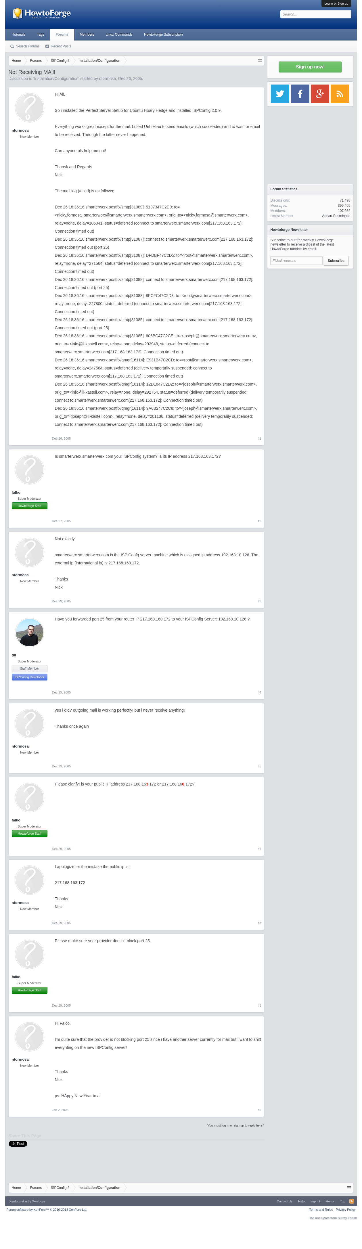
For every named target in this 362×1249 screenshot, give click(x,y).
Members (87, 34)
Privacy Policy (345, 1209)
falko (16, 492)
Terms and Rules (321, 1209)
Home (330, 1201)
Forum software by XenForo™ (47, 1209)
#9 (259, 1110)
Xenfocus (38, 1201)
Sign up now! (310, 66)
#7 (259, 923)
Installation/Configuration (56, 78)
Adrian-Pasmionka (336, 216)
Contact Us (284, 1201)
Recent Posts (61, 46)
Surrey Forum (347, 1218)
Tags (40, 34)
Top (342, 1201)
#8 (259, 1005)
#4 (259, 692)
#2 (259, 521)
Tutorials (19, 34)
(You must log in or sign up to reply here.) (236, 1125)
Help (301, 1201)
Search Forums (28, 46)
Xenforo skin (18, 1201)
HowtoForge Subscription (163, 34)
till (14, 655)
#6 (259, 848)
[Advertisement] (310, 308)
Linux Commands (119, 34)
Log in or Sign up (336, 3)
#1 (259, 438)
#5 (259, 766)
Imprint (315, 1201)
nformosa (107, 78)
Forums (62, 34)
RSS (351, 1201)
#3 (259, 601)
